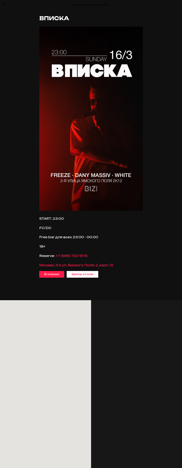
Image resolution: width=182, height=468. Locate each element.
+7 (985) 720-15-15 (72, 256)
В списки (51, 275)
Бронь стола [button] (82, 275)
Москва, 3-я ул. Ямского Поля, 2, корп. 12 (76, 266)
